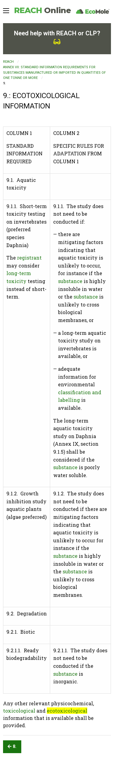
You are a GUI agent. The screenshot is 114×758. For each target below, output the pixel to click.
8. (12, 746)
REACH (42, 10)
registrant (29, 257)
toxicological (19, 710)
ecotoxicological (67, 710)
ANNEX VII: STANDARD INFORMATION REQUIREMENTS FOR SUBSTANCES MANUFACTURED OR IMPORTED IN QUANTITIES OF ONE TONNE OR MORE (54, 72)
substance (70, 281)
